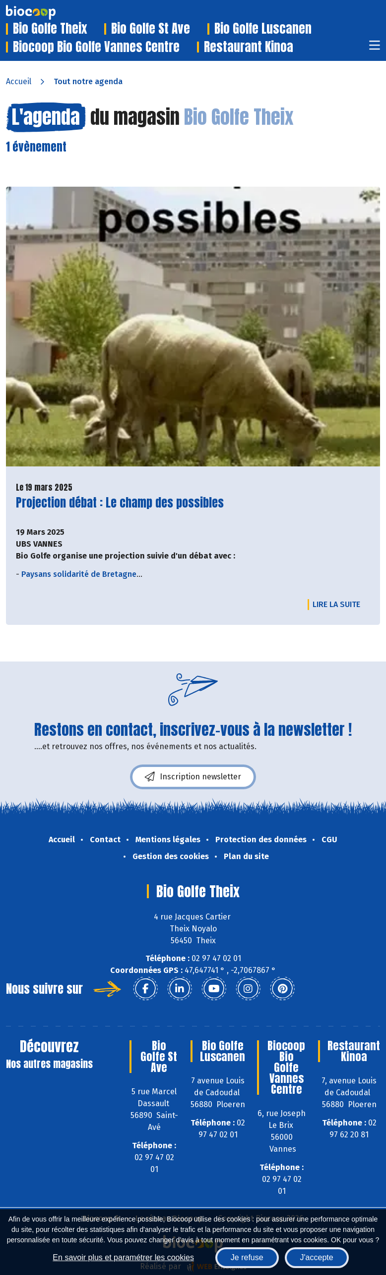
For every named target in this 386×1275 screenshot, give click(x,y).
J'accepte (316, 1257)
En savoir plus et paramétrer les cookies (123, 1257)
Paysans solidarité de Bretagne (78, 574)
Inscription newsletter (193, 777)
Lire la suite (339, 604)
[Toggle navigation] (374, 48)
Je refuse (247, 1257)
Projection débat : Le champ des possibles (120, 503)
